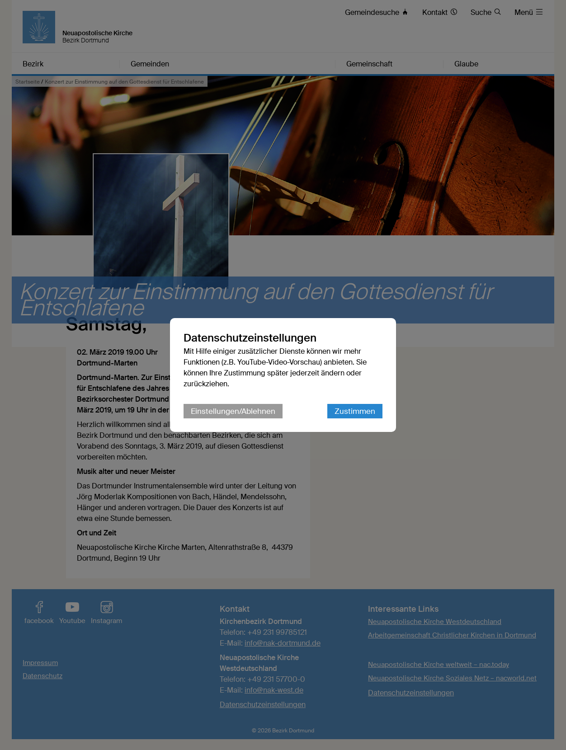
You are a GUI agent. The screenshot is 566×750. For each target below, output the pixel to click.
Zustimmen (355, 411)
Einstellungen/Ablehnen (233, 411)
